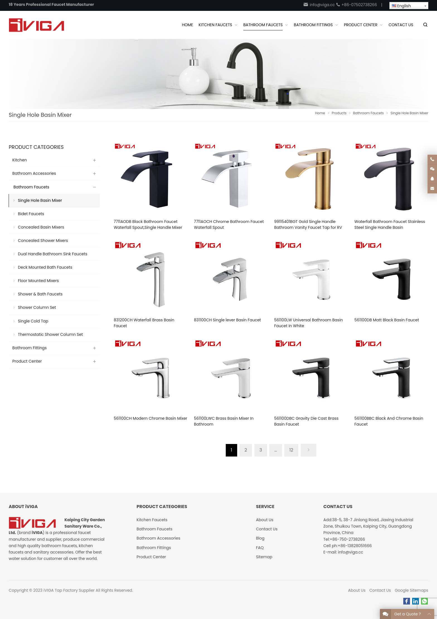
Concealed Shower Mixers (43, 240)
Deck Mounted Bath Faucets (45, 267)
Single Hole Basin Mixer (40, 200)
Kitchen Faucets (152, 520)
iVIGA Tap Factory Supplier (68, 590)
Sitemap (264, 557)
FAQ (260, 547)
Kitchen (19, 160)
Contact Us (380, 590)
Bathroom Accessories (34, 173)
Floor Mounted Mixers (38, 280)
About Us (356, 590)
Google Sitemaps (411, 590)
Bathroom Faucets (31, 187)
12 (291, 450)
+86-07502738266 (356, 5)
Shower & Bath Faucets (40, 294)
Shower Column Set (37, 307)
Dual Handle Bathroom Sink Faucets (52, 254)
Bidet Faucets (31, 214)
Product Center (27, 361)
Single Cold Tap (33, 321)
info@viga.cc (319, 5)
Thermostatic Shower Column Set (50, 334)
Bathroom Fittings (29, 348)
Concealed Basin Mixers (41, 227)
